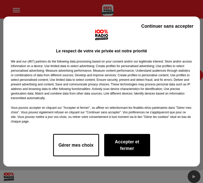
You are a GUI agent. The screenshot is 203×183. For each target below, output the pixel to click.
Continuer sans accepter (167, 26)
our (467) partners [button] (34, 61)
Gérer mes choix (75, 145)
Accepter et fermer (127, 145)
